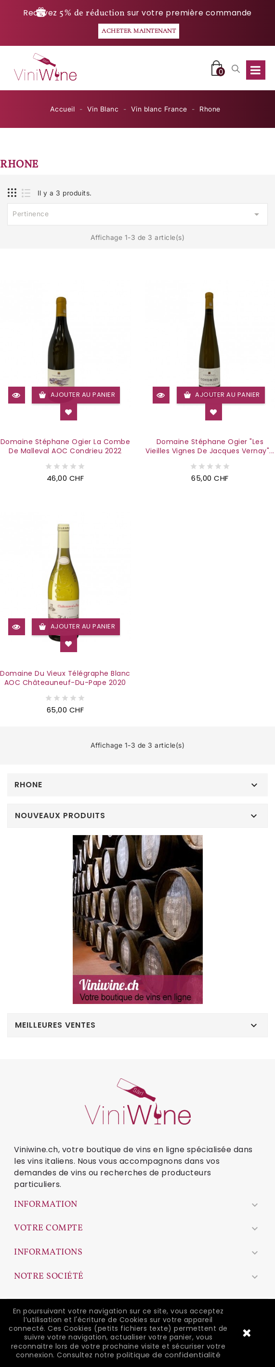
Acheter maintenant (139, 31)
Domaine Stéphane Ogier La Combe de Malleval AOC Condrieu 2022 (65, 446)
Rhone (28, 785)
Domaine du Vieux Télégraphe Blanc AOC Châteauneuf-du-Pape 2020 (65, 678)
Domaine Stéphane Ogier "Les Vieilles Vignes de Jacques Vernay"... (210, 446)
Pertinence (137, 214)
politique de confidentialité (169, 1355)
